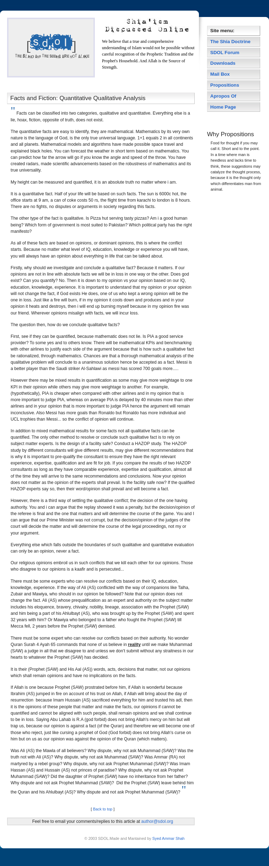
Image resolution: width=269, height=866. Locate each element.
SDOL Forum (224, 52)
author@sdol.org (157, 821)
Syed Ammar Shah (167, 838)
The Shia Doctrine (230, 41)
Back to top (103, 809)
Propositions (224, 85)
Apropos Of (223, 96)
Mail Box (220, 74)
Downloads (222, 63)
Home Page (223, 107)
